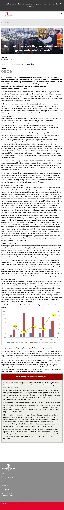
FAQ (2, 474)
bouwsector (18, 64)
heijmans (6, 64)
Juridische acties (6, 476)
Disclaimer (4, 486)
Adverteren (4, 484)
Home (2, 22)
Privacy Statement (7, 478)
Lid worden (4, 482)
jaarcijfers (31, 64)
